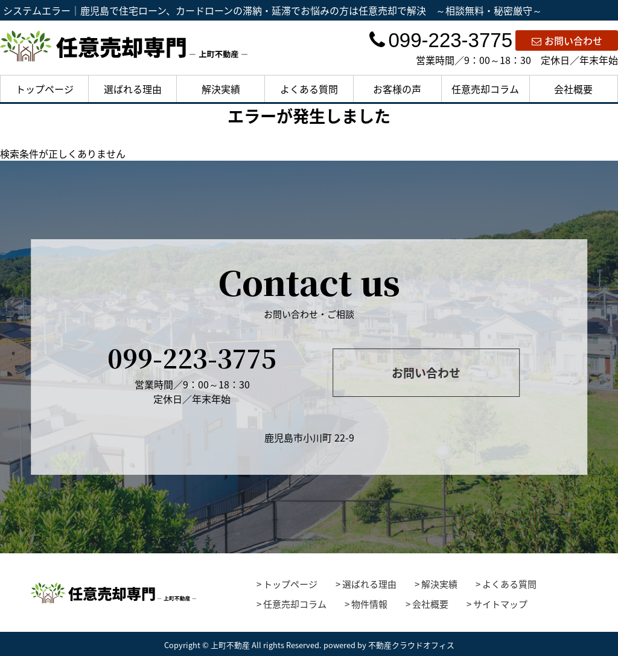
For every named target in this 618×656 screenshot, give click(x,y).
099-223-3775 (440, 40)
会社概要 (573, 89)
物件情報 (369, 604)
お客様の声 (397, 89)
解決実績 (221, 89)
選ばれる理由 (133, 89)
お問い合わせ (567, 40)
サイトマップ (500, 604)
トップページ (45, 89)
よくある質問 (309, 89)
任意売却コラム (485, 89)
